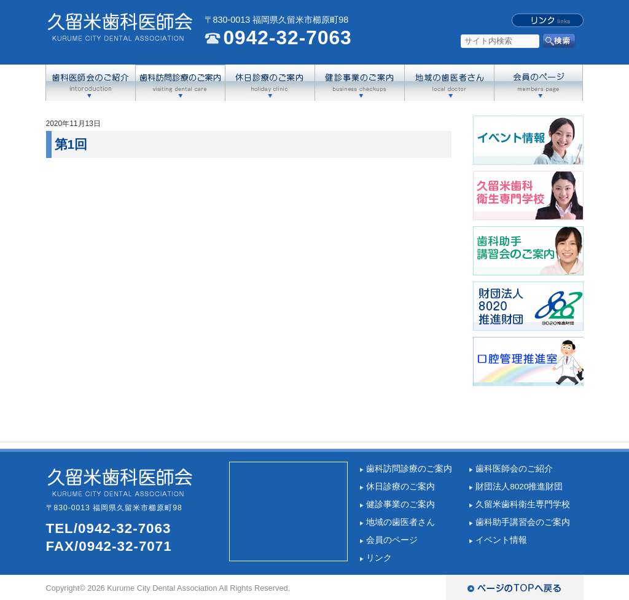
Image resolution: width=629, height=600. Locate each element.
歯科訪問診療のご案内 (409, 468)
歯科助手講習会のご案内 (522, 522)
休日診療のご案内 (400, 486)
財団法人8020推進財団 (519, 486)
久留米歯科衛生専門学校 (522, 504)
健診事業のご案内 (400, 504)
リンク (379, 557)
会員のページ (392, 540)
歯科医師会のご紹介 (514, 468)
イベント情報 (501, 540)
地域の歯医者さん (400, 522)
